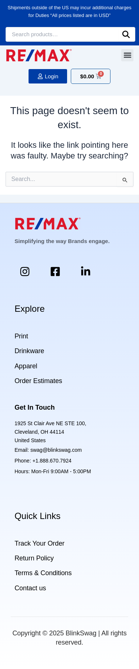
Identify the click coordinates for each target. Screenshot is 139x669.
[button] (127, 55)
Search (126, 34)
